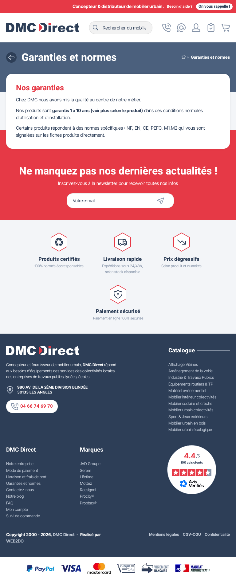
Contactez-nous (20, 489)
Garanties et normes (23, 483)
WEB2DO (15, 541)
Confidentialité (217, 534)
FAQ (9, 502)
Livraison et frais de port (26, 476)
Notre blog (15, 496)
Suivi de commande (23, 515)
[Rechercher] (120, 27)
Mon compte (17, 509)
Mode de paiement (22, 470)
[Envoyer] (164, 200)
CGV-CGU (192, 534)
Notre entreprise (19, 463)
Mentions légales (164, 534)
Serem (85, 470)
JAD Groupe (90, 463)
